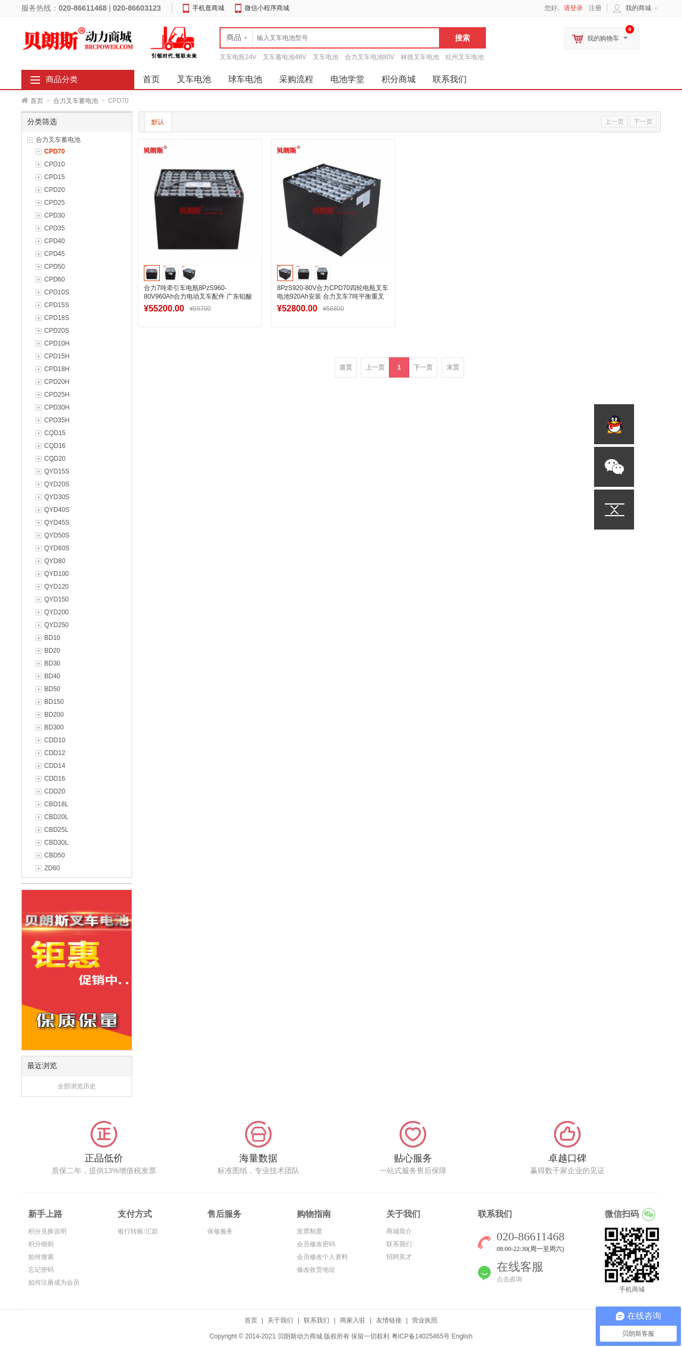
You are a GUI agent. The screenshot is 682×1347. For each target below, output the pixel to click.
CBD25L (56, 829)
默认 (157, 122)
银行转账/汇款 (138, 1231)
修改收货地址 (316, 1269)
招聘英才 (399, 1257)
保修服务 (220, 1231)
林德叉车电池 (420, 57)
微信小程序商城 (267, 8)
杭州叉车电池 (464, 57)
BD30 (52, 663)
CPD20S (56, 330)
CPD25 (54, 202)
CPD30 (54, 215)
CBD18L (56, 804)
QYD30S (56, 497)
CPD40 (54, 241)
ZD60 (52, 868)
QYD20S (56, 484)
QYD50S (56, 535)
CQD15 (55, 433)
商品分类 (62, 79)
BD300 (54, 727)
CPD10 (54, 164)
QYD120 (56, 586)
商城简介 (399, 1231)
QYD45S (56, 522)
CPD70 (54, 151)
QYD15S (56, 471)
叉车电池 (325, 57)
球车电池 (245, 79)
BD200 (54, 714)
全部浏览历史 (77, 1086)
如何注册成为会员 (53, 1282)
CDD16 (54, 778)
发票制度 (309, 1231)
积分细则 (41, 1244)
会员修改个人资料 (322, 1257)
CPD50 (54, 266)
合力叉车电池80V (369, 57)
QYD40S (56, 510)
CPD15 (54, 177)
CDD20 (54, 791)
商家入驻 (353, 1320)
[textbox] (330, 37)
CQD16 (55, 446)
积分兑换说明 (47, 1231)
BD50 (52, 689)
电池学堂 (347, 79)
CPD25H (56, 394)
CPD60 (54, 279)
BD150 (54, 701)
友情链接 (389, 1320)
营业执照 (424, 1320)
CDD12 (54, 753)
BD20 (52, 650)
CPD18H (56, 369)
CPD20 (54, 190)
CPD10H (56, 343)
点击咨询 (509, 1279)
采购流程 (296, 79)
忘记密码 (41, 1269)
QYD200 (56, 612)
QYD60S (56, 548)
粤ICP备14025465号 (421, 1336)
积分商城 (398, 79)
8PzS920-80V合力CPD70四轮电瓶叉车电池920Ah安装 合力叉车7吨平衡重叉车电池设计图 (332, 296)
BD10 (52, 638)
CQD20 (55, 458)
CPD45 (54, 254)
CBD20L (56, 817)
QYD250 (56, 625)
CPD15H (56, 356)
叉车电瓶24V (238, 57)
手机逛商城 (208, 8)
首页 (36, 101)
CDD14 (54, 765)
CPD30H (56, 407)
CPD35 (54, 228)
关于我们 (280, 1320)
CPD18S (56, 318)
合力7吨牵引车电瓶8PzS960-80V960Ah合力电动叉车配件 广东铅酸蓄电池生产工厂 (198, 296)
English (461, 1336)
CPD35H (56, 420)
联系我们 (450, 79)
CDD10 (54, 740)
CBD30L (56, 842)
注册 (595, 8)
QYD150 (56, 599)
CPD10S (56, 292)
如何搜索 (41, 1257)
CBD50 (54, 855)
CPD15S (56, 305)
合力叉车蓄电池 (75, 101)
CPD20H (56, 382)
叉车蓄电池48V (284, 57)
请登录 (573, 8)
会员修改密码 (316, 1244)
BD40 (52, 676)
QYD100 (56, 574)
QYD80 (54, 561)
